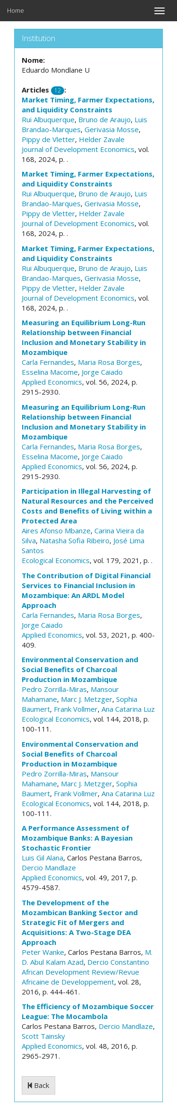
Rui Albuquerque (48, 119)
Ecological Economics (56, 560)
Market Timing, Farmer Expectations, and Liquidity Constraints (88, 104)
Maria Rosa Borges (109, 362)
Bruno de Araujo (104, 119)
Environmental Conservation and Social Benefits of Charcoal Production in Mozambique (80, 669)
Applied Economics (52, 382)
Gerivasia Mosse (111, 129)
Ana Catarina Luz (128, 709)
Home (15, 10)
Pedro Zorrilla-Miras (54, 689)
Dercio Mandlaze (49, 867)
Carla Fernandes (48, 362)
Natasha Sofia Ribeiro (75, 540)
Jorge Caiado (102, 372)
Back (38, 1085)
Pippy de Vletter (48, 139)
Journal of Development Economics (78, 149)
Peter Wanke (43, 952)
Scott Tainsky (43, 1036)
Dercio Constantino (118, 962)
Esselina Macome (50, 372)
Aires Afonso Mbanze (56, 530)
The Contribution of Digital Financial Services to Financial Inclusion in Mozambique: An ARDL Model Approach (86, 590)
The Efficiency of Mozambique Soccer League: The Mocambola (88, 1011)
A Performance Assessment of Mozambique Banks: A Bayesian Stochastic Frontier (77, 837)
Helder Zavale (102, 139)
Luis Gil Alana (42, 857)
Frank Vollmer (76, 709)
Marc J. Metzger (86, 699)
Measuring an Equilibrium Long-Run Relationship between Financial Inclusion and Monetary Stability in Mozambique (84, 337)
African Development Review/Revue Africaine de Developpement (80, 976)
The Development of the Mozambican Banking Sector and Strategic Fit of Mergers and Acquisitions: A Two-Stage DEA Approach (80, 922)
